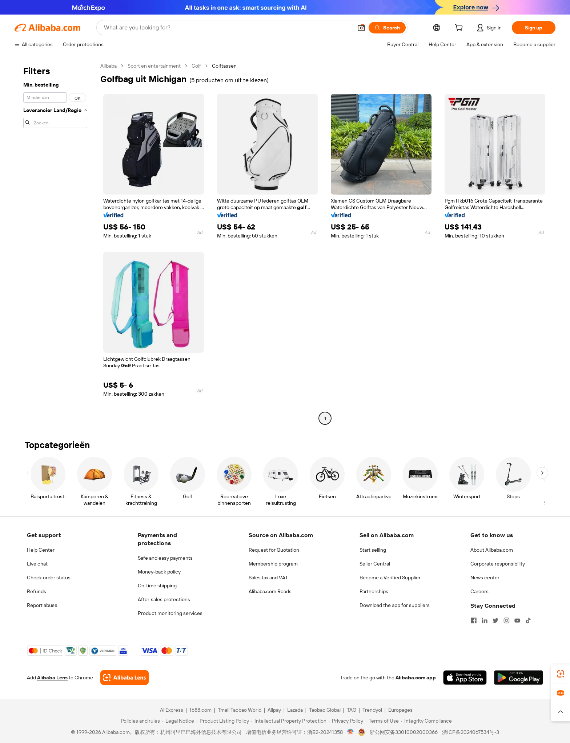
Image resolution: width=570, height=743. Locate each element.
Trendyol (372, 710)
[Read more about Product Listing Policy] (222, 721)
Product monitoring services (170, 613)
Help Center (41, 550)
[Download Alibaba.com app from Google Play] (518, 677)
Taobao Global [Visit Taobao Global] (325, 710)
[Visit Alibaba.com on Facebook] (473, 620)
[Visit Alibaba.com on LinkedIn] (484, 620)
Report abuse (42, 605)
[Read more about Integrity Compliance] (426, 721)
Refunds (36, 591)
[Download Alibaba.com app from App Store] (465, 677)
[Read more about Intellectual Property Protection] (288, 721)
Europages (400, 710)
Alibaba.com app (416, 677)
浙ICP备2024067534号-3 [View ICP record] (470, 732)
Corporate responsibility (497, 564)
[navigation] (55, 243)
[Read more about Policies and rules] (139, 721)
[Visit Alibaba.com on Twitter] (495, 620)
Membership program (273, 564)
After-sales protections (164, 599)
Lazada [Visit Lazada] (295, 710)
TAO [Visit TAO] (351, 710)
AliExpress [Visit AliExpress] (171, 710)
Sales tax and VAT (268, 577)
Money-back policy (159, 572)
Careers (479, 591)
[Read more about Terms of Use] (382, 721)
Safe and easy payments (165, 558)
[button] (361, 27)
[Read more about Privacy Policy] (346, 721)
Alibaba (108, 66)
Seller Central (375, 564)
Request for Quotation (274, 550)
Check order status (49, 577)
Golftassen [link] (224, 66)
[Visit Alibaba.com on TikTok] (528, 620)
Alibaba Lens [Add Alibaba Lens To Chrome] (52, 677)
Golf (196, 66)
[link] (560, 673)
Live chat (37, 564)
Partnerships (374, 591)
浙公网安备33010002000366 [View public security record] (404, 732)
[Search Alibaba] (227, 28)
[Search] (387, 27)
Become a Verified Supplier (390, 577)
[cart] (460, 29)
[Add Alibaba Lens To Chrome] (124, 677)
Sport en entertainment (154, 66)
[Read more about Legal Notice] (178, 721)
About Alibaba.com (491, 550)
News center (484, 577)
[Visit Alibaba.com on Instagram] (506, 620)
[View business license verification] (350, 732)
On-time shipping (157, 585)
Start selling (373, 550)
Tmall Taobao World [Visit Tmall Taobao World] (239, 710)
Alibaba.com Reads (270, 591)
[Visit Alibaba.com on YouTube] (517, 620)
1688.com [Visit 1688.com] (200, 710)
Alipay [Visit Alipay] (274, 710)
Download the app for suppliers (395, 605)
